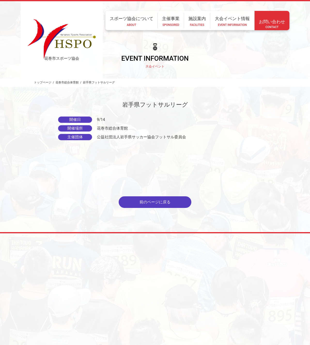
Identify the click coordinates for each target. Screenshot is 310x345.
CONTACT (89, 326)
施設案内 (178, 313)
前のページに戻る (155, 202)
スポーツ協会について (126, 313)
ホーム (97, 313)
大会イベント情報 (205, 313)
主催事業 (156, 313)
